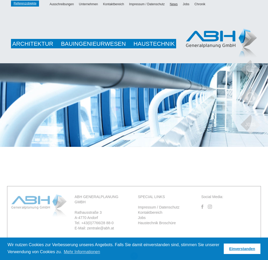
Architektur (32, 44)
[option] (134, 105)
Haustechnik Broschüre (157, 223)
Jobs (186, 4)
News (174, 4)
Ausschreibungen (61, 4)
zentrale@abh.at (100, 228)
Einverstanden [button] (242, 249)
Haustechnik (154, 44)
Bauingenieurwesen (93, 44)
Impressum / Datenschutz (147, 4)
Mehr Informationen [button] (82, 252)
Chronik (199, 4)
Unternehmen (88, 4)
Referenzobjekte (25, 3)
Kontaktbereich (113, 4)
